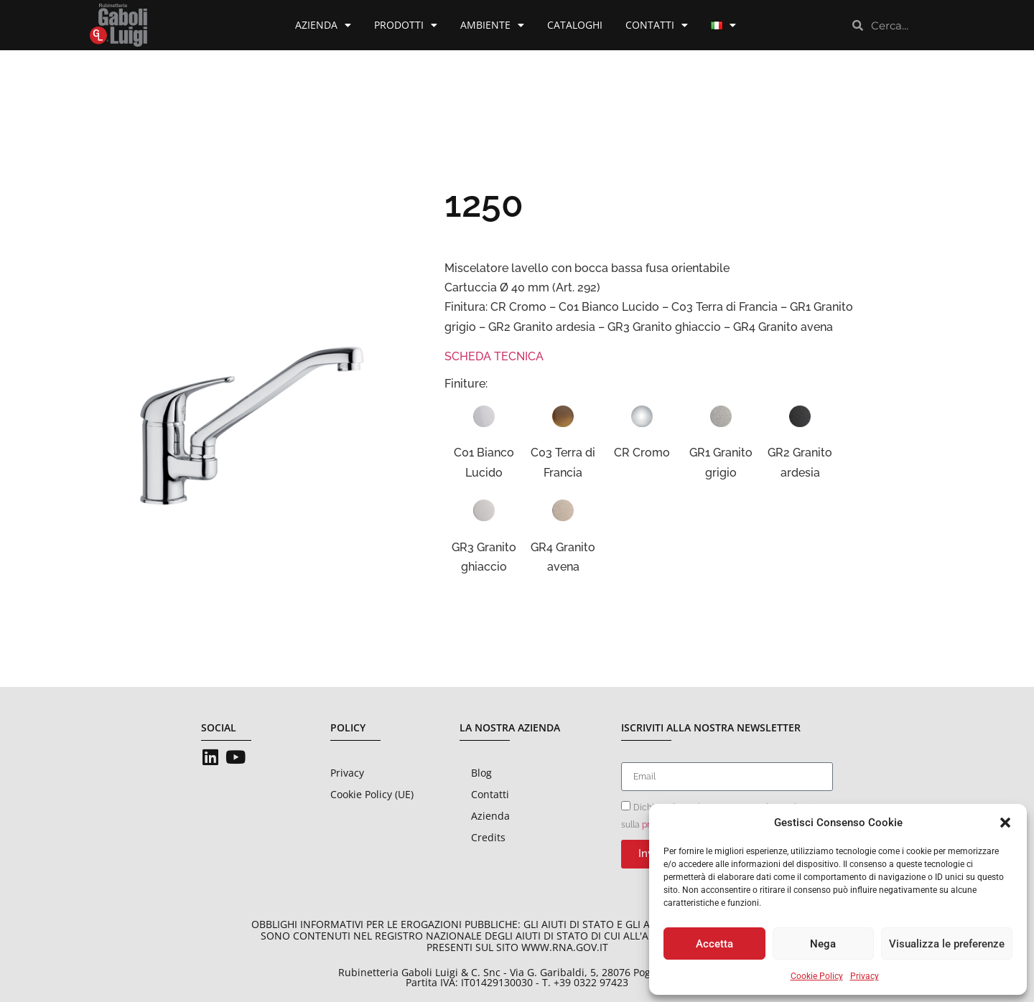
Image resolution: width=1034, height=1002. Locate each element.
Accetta (714, 943)
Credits (488, 837)
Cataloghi (574, 25)
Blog (481, 772)
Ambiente (492, 25)
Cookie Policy (817, 976)
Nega (823, 943)
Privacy (864, 976)
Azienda (323, 25)
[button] (1005, 822)
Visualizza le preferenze (947, 943)
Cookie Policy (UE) (372, 794)
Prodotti (405, 25)
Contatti (656, 25)
